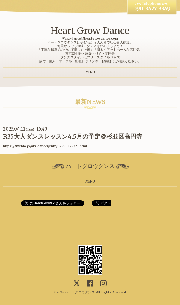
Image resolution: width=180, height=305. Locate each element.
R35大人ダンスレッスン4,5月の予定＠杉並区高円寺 (72, 136)
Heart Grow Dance (90, 30)
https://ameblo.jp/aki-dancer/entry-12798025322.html (45, 146)
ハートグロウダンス (80, 292)
